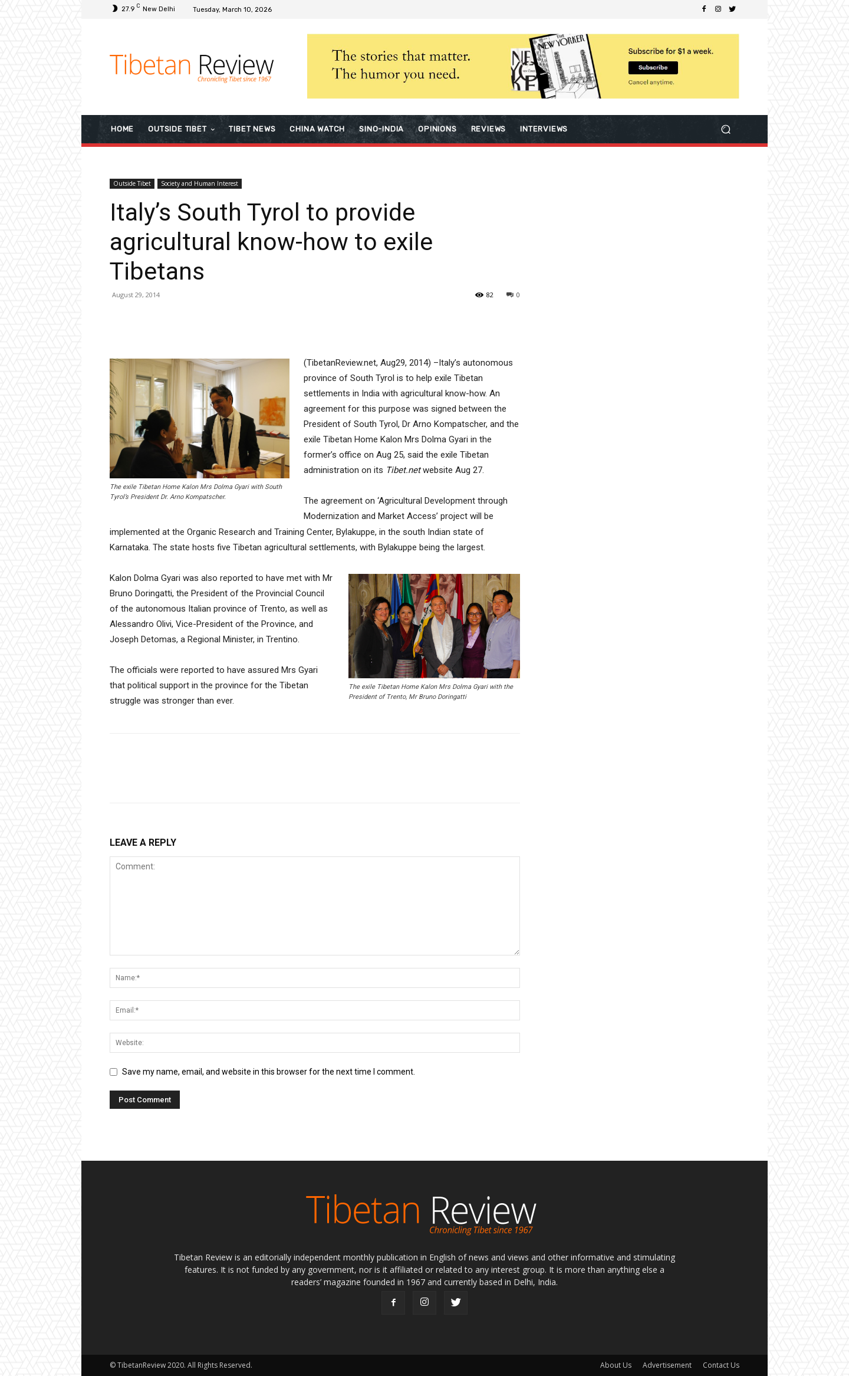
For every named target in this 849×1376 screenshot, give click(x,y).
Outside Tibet (132, 183)
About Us (615, 1365)
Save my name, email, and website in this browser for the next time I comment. (268, 1071)
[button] (725, 129)
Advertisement (667, 1365)
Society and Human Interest (199, 183)
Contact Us (721, 1365)
